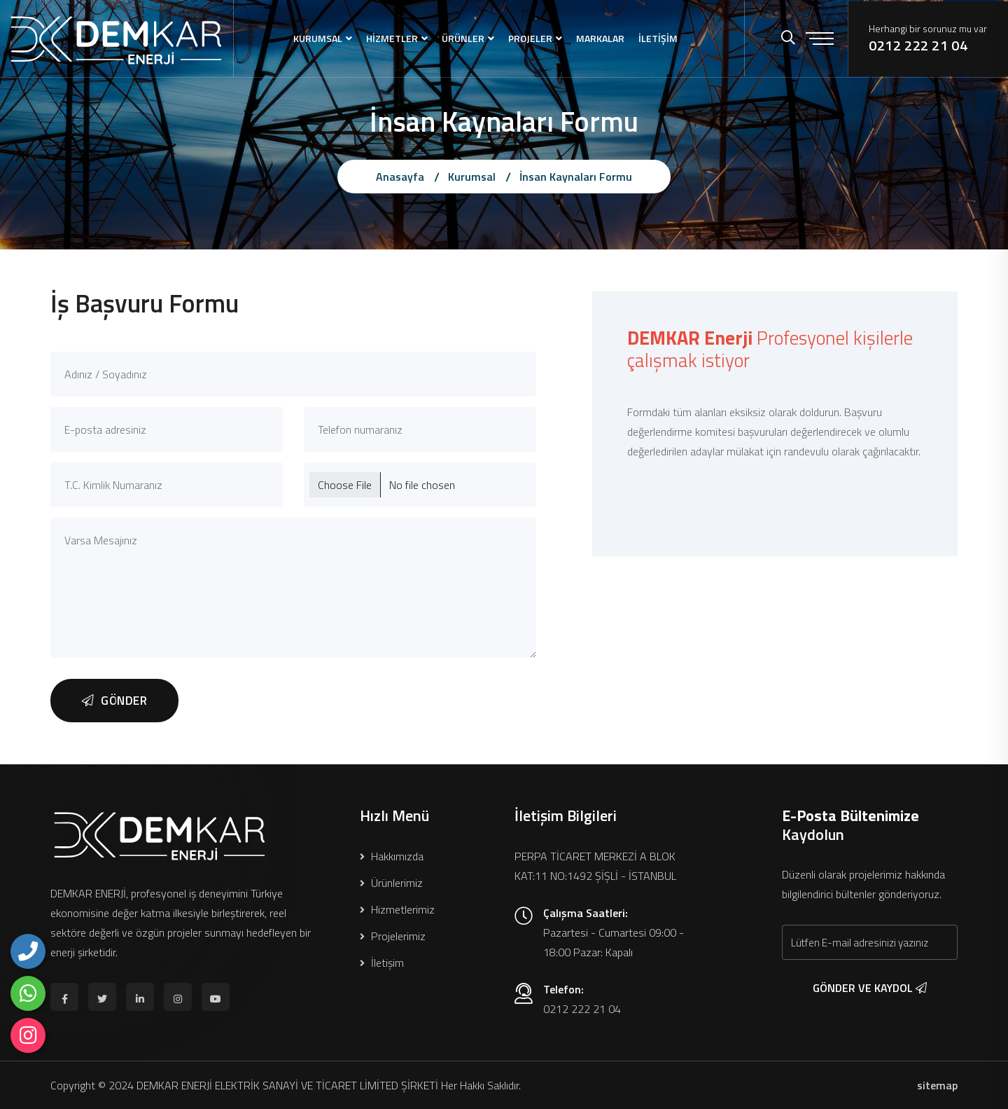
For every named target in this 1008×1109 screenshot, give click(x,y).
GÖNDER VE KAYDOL (870, 987)
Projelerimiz (393, 936)
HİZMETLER (392, 38)
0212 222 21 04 (918, 45)
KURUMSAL (317, 38)
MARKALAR (600, 38)
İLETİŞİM (658, 38)
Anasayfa (400, 176)
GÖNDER (114, 700)
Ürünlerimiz (391, 882)
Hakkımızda (392, 856)
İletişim (382, 962)
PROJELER (530, 38)
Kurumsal (472, 176)
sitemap (937, 1085)
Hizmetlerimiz (397, 909)
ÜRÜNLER (463, 38)
